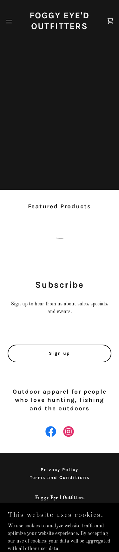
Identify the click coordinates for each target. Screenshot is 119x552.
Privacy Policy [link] (59, 469)
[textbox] (59, 329)
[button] (9, 21)
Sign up (59, 353)
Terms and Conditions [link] (59, 477)
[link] (59, 20)
